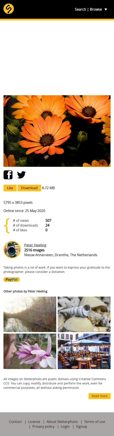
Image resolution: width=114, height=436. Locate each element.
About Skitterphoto (62, 421)
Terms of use (94, 421)
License (34, 421)
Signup (81, 426)
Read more (100, 396)
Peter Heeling (35, 245)
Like (10, 187)
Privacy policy (43, 426)
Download (29, 187)
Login (65, 426)
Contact (15, 421)
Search (80, 9)
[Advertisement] (57, 57)
